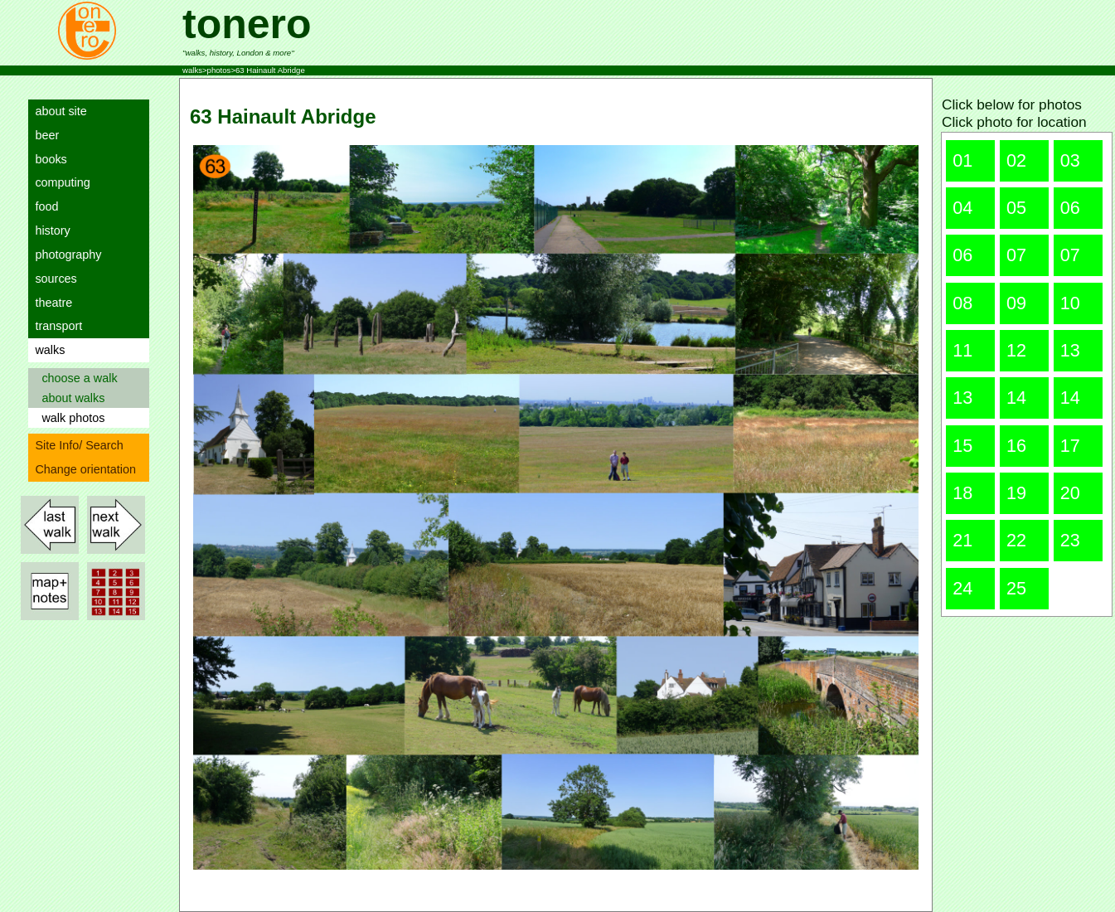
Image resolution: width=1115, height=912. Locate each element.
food (43, 206)
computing (59, 182)
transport (55, 325)
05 (1016, 207)
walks (46, 350)
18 (962, 493)
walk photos (69, 417)
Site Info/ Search (75, 445)
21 (962, 540)
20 (1070, 493)
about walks (69, 398)
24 (962, 588)
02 (1016, 160)
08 (962, 303)
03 (1070, 160)
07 (1016, 255)
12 (1016, 350)
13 (1070, 350)
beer (43, 135)
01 (962, 160)
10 (1070, 303)
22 (1016, 540)
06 (1070, 207)
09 (1016, 303)
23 (1070, 540)
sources (52, 278)
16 (1016, 445)
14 (1016, 397)
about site (57, 111)
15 (962, 445)
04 (962, 207)
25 (1016, 588)
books (47, 159)
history (49, 230)
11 (962, 350)
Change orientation (82, 469)
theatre (50, 302)
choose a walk (76, 378)
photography (64, 254)
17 (1070, 445)
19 (1016, 493)
